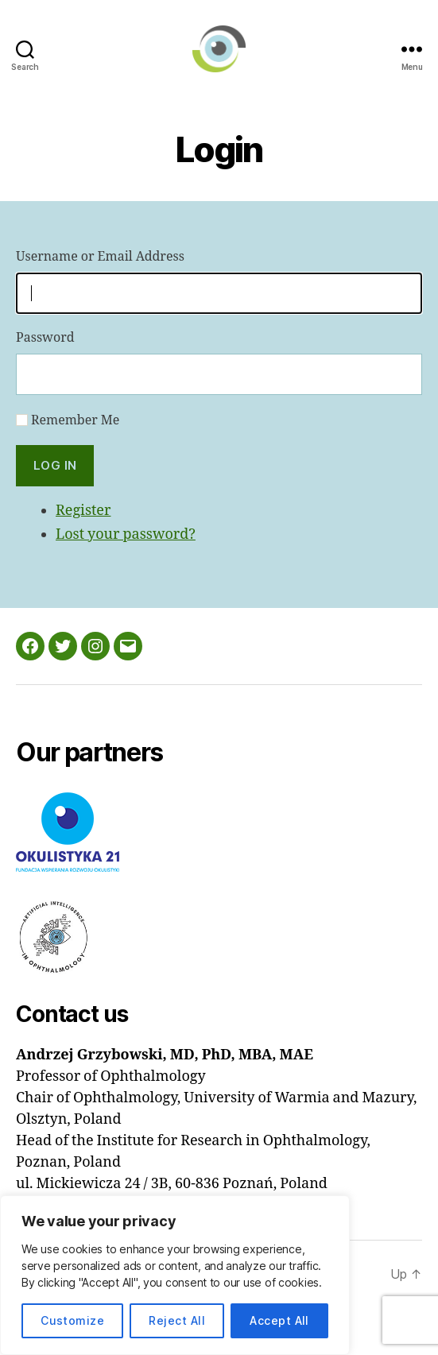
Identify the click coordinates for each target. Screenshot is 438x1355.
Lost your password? (126, 534)
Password (45, 338)
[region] (175, 1275)
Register (83, 510)
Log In (55, 465)
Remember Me (75, 420)
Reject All (177, 1320)
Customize (72, 1320)
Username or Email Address (100, 257)
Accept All (279, 1320)
